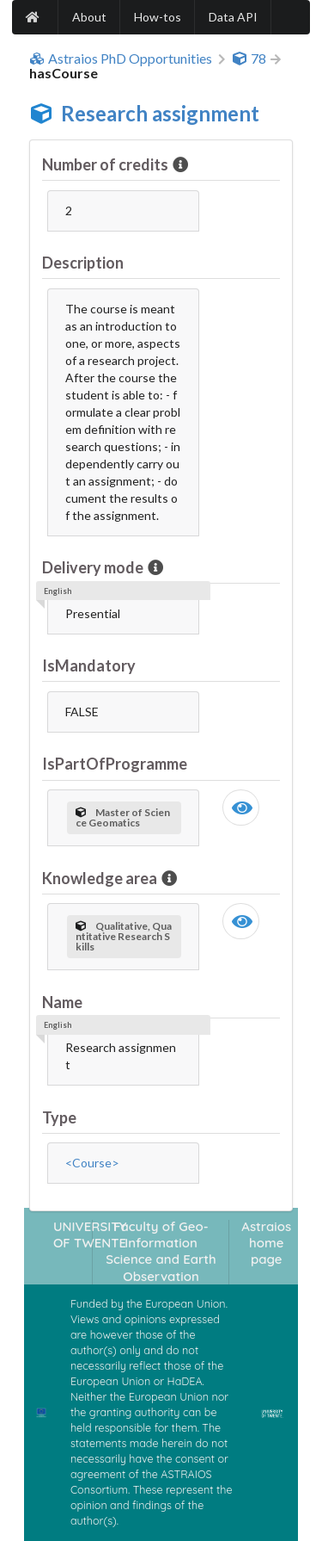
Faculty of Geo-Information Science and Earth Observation (161, 1251)
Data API (233, 16)
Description (83, 262)
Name (62, 1002)
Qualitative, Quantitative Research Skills (124, 936)
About (89, 16)
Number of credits (106, 164)
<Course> (92, 1162)
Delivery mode (94, 567)
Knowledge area (101, 878)
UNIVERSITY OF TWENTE (90, 1234)
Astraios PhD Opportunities (120, 58)
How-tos (157, 16)
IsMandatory (89, 665)
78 (249, 58)
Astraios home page (266, 1243)
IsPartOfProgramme (114, 763)
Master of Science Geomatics (123, 817)
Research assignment (160, 113)
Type (59, 1117)
